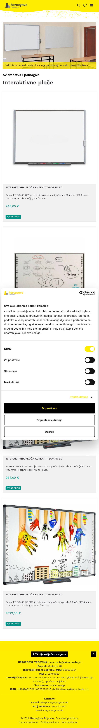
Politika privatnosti (50, 722)
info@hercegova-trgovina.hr (54, 702)
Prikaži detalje (79, 396)
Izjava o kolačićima (28, 722)
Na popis (13, 217)
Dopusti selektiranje (49, 420)
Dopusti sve (49, 408)
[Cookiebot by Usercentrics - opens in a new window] (79, 293)
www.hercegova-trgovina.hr (49, 710)
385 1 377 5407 (58, 706)
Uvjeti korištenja (69, 722)
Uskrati (49, 431)
